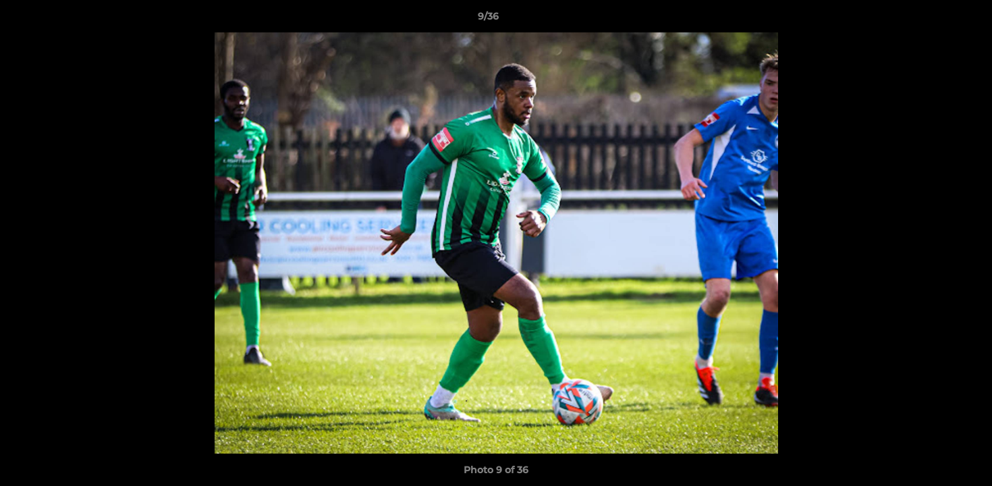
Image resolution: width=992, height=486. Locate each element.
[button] (935, 20)
